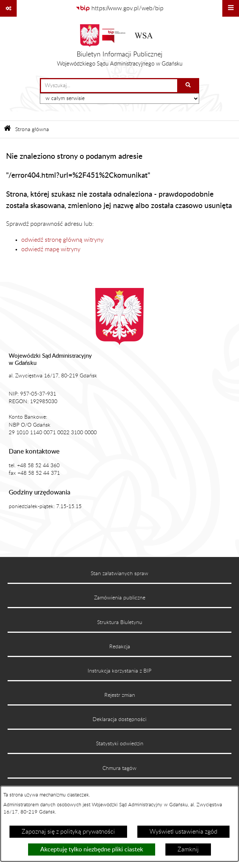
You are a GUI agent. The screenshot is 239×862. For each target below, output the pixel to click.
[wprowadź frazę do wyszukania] (109, 85)
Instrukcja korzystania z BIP (119, 671)
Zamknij (188, 849)
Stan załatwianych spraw (119, 573)
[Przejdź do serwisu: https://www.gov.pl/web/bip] (119, 8)
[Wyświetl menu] (230, 8)
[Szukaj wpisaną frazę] (188, 85)
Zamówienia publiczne (119, 598)
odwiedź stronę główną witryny (62, 240)
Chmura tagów (119, 768)
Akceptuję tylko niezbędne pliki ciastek (91, 849)
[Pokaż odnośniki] (8, 8)
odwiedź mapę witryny (50, 249)
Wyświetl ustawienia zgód (183, 832)
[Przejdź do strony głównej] (119, 47)
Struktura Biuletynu (119, 622)
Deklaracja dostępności (119, 719)
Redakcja (119, 646)
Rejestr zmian (119, 695)
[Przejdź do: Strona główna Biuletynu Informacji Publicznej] (7, 129)
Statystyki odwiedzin (119, 743)
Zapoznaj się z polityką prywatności (68, 832)
